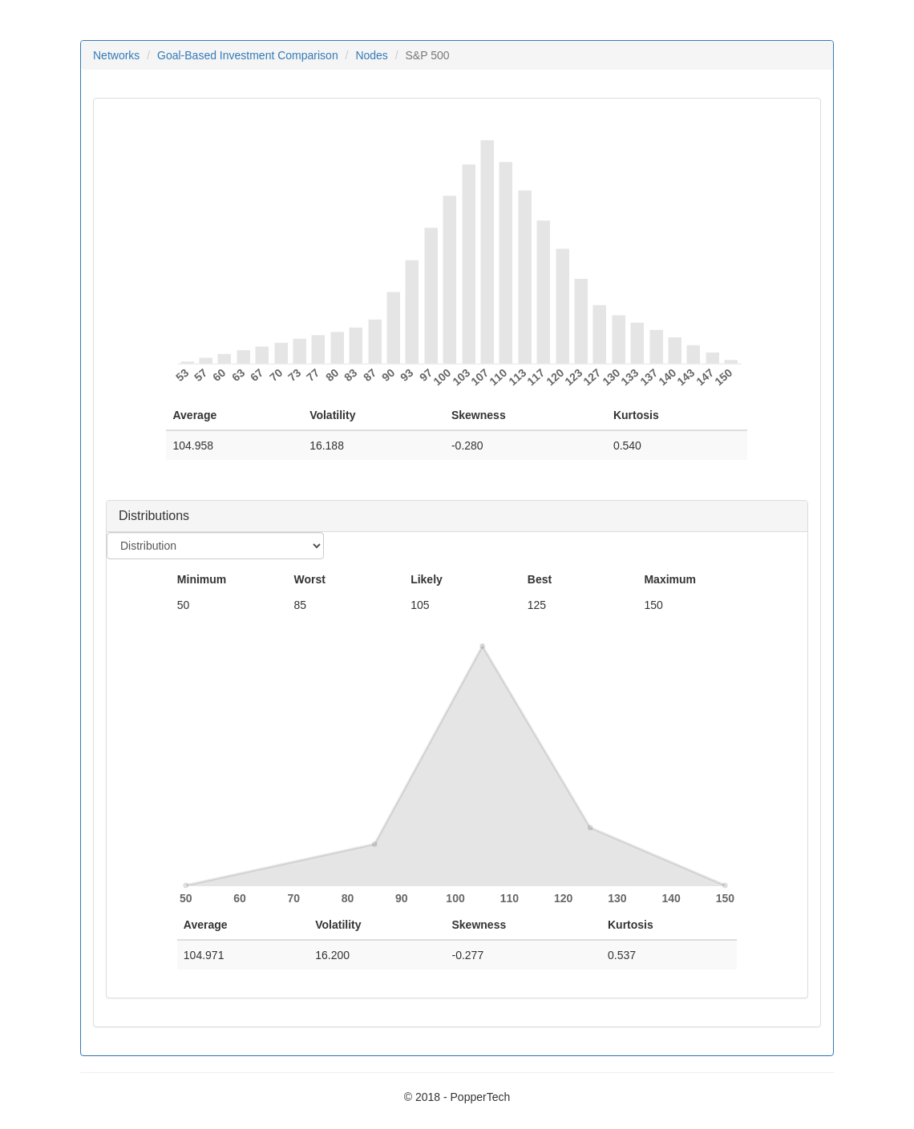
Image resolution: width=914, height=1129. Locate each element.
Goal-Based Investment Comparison (247, 55)
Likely (426, 579)
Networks (116, 55)
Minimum (201, 579)
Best (540, 579)
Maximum (670, 579)
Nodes (371, 55)
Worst (309, 579)
